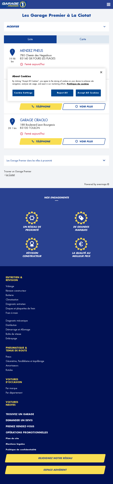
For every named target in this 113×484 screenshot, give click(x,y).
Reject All (62, 93)
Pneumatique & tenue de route (16, 349)
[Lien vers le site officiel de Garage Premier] (13, 4)
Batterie (10, 295)
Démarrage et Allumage (18, 329)
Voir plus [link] (84, 106)
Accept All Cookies (88, 93)
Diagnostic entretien (16, 304)
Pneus (8, 357)
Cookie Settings (23, 93)
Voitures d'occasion (14, 380)
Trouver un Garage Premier (17, 171)
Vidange (10, 286)
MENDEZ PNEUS (31, 50)
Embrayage (11, 338)
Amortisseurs (12, 365)
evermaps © (103, 184)
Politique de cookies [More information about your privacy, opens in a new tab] (78, 84)
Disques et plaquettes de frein (20, 308)
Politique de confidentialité (21, 450)
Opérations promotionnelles (27, 432)
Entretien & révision (14, 278)
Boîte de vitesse (13, 334)
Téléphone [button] (40, 106)
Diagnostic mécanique (17, 320)
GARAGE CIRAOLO (34, 120)
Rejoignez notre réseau (55, 458)
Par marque (11, 388)
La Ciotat (10, 175)
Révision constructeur (16, 291)
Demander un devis (19, 420)
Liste (30, 39)
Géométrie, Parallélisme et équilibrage (25, 361)
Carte (83, 39)
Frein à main (12, 313)
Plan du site (12, 438)
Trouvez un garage (20, 414)
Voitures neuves (12, 403)
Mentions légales (15, 444)
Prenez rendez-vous (20, 426)
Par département (14, 393)
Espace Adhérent (55, 470)
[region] (56, 84)
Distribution (11, 325)
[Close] (101, 72)
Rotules (9, 370)
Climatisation (12, 299)
